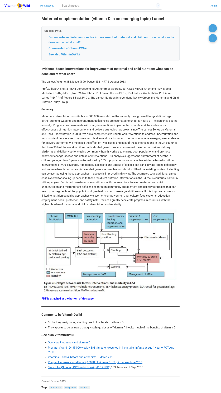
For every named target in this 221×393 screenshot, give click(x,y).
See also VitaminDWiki (64, 54)
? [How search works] (158, 5)
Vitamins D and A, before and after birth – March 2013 (81, 357)
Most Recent (47, 5)
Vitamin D (84, 387)
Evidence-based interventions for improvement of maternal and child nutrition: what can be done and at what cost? (111, 39)
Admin (214, 5)
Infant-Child (55, 387)
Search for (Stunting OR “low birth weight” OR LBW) (79, 367)
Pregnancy (70, 387)
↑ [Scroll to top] (213, 28)
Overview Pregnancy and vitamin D (69, 342)
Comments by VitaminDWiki (68, 48)
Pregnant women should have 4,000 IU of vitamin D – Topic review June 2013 (95, 362)
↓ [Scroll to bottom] (213, 38)
